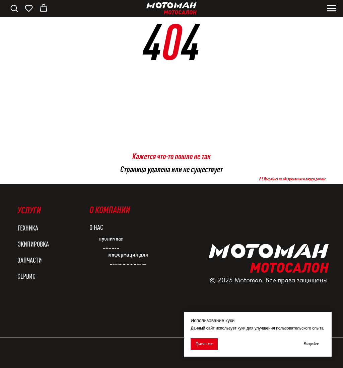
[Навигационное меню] (331, 8)
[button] (14, 8)
